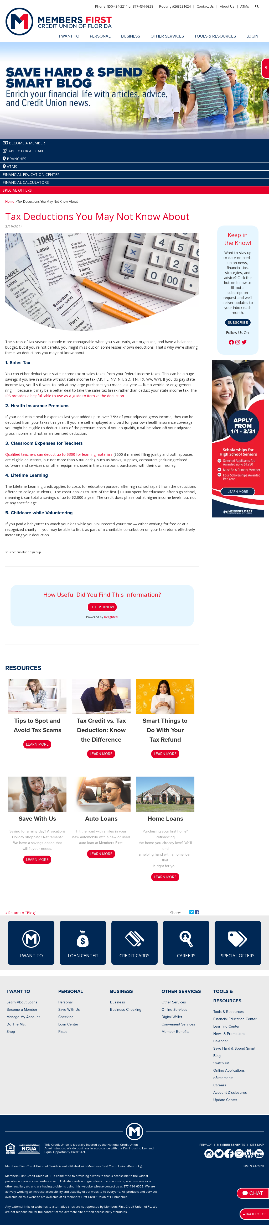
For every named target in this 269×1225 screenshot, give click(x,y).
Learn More (165, 754)
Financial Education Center (31, 174)
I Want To (31, 944)
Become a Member (22, 1009)
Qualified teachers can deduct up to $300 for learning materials (58, 454)
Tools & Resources (228, 1011)
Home (9, 202)
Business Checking (125, 1009)
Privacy (205, 1145)
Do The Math (17, 1024)
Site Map (257, 1145)
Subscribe (238, 322)
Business (117, 1002)
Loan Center (83, 944)
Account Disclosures (230, 1092)
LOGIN (252, 36)
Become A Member (24, 142)
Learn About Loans (22, 1002)
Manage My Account (23, 1017)
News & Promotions (229, 1034)
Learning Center (226, 1026)
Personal (65, 1002)
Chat (252, 1193)
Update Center (225, 1100)
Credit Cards (134, 944)
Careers (186, 944)
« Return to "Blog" (20, 912)
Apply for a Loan (23, 150)
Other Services (174, 1002)
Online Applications (229, 1070)
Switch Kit (221, 1063)
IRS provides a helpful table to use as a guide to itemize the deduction (64, 395)
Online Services (174, 1009)
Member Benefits (175, 1031)
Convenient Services (178, 1024)
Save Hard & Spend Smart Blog (234, 1052)
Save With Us (69, 1009)
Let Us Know (102, 607)
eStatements (223, 1078)
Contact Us (205, 6)
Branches (14, 158)
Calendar (220, 1041)
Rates (63, 1031)
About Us (227, 6)
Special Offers (17, 190)
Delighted (111, 617)
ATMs (244, 6)
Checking (66, 1017)
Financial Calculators (26, 182)
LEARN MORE (37, 744)
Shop (11, 1031)
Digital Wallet (172, 1017)
